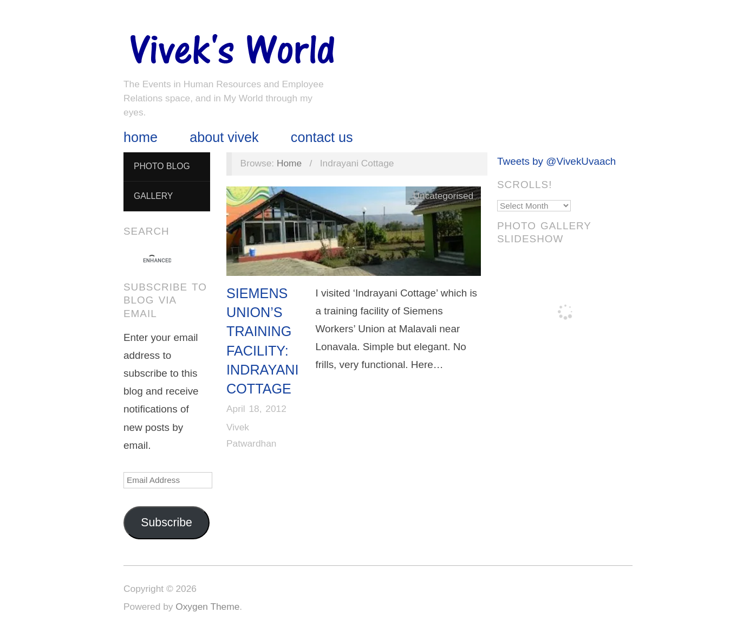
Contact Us (322, 137)
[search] (157, 260)
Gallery (153, 196)
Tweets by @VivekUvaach (556, 161)
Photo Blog (162, 166)
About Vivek (224, 137)
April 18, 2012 (256, 408)
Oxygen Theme (207, 606)
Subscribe (166, 522)
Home (140, 137)
